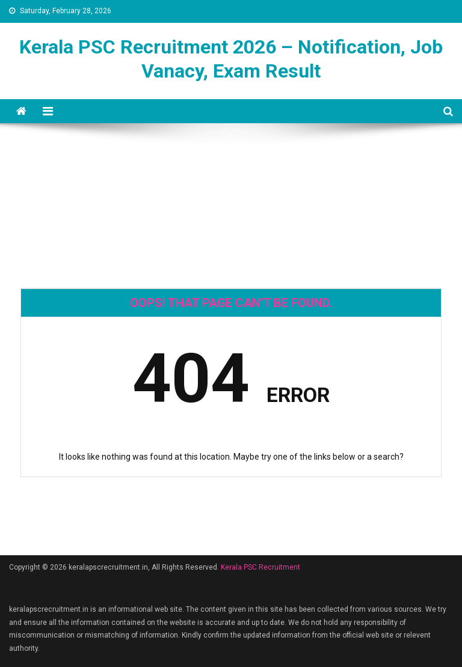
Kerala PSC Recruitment (260, 567)
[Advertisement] (231, 166)
